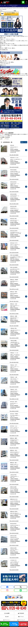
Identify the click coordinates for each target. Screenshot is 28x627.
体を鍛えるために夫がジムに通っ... (8, 43)
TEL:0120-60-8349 (14, 350)
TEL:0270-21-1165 (14, 289)
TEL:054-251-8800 (14, 447)
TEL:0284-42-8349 (14, 411)
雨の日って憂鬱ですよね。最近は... (8, 48)
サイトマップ (21, 619)
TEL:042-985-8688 (14, 154)
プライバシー (7, 619)
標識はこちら (24, 142)
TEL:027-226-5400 (14, 325)
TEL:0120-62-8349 (14, 557)
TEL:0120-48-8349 (14, 167)
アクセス (7, 138)
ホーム (1, 5)
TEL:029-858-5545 (14, 362)
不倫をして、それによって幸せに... (8, 39)
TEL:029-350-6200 (14, 374)
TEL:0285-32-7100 (14, 435)
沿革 (1, 138)
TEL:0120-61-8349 (14, 338)
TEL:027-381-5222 (14, 301)
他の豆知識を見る (4, 49)
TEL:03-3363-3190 (14, 203)
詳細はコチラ (3, 65)
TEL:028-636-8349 (14, 423)
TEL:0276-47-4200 (14, 313)
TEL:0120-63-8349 (14, 215)
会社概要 (2, 137)
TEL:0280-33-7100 (14, 398)
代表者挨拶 (7, 137)
